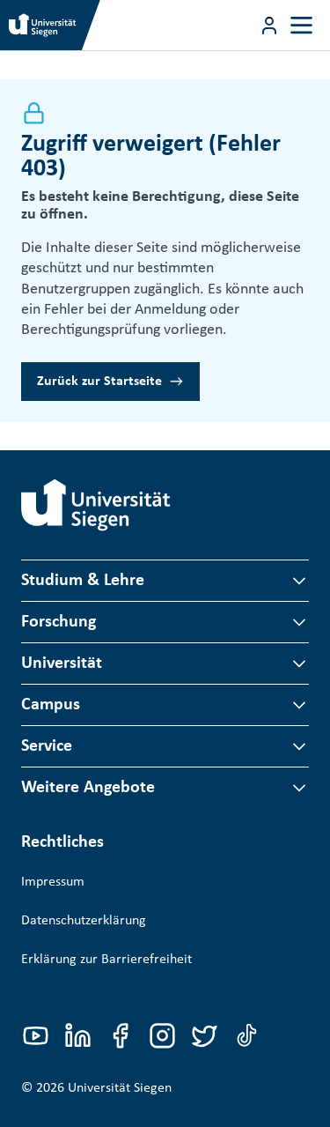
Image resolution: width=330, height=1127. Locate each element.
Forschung (58, 622)
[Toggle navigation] (301, 25)
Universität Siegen (120, 1088)
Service (46, 746)
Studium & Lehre (82, 580)
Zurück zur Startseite (99, 381)
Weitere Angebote (88, 788)
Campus (50, 705)
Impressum (52, 882)
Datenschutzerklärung (83, 921)
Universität (61, 663)
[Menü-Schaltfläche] (269, 25)
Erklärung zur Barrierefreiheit (106, 960)
